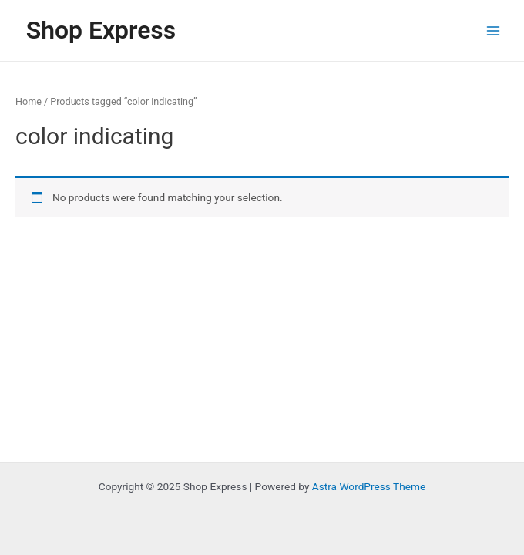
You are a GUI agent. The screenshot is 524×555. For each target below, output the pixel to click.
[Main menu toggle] (494, 30)
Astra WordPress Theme (368, 486)
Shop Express (101, 30)
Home (28, 101)
